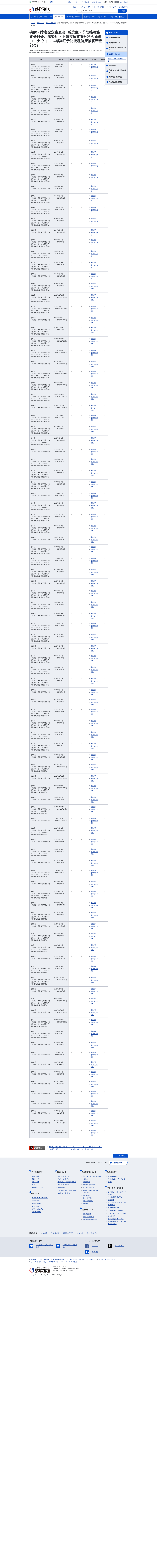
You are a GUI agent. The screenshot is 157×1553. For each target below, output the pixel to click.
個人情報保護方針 (58, 1535)
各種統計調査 (87, 1489)
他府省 (45, 1508)
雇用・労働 (35, 1459)
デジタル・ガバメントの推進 (117, 1489)
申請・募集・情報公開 (116, 1464)
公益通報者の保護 (113, 1483)
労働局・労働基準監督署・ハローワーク (92, 1469)
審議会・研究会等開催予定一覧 (117, 60)
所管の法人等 (55, 1508)
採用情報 (85, 1481)
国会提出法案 (112, 1454)
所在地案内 (86, 1459)
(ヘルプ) (98, 2)
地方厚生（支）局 (88, 1465)
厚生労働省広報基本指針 (40, 1473)
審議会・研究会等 (114, 54)
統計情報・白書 (88, 1486)
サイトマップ (111, 7)
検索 (124, 10)
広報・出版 (35, 1481)
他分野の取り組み (37, 1465)
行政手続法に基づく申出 (116, 1494)
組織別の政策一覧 (114, 43)
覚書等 (110, 1459)
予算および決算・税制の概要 (117, 71)
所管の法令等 (113, 1450)
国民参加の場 (123, 7)
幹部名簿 (85, 1457)
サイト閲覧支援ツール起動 (87, 2)
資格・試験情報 (88, 1478)
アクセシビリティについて (107, 1535)
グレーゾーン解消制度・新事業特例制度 (117, 1479)
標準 (116, 2)
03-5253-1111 (64, 1546)
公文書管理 (111, 1491)
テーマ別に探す (37, 1450)
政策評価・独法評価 (115, 77)
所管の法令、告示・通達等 (116, 1457)
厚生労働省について (90, 1450)
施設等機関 (86, 1473)
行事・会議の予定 (37, 1484)
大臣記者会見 (36, 1476)
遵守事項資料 (93, 70)
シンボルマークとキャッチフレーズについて (81, 1535)
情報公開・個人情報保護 (116, 1486)
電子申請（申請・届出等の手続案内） (117, 1468)
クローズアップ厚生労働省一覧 (87, 1508)
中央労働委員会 (88, 1476)
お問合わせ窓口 (85, 7)
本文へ (75, 7)
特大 (125, 2)
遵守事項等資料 (93, 309)
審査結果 (93, 65)
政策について (114, 33)
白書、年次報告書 (88, 1492)
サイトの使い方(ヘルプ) (38, 1537)
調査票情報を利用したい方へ (92, 1495)
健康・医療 (35, 1454)
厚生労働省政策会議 (115, 82)
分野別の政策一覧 (114, 37)
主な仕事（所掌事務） (90, 1462)
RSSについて (53, 1537)
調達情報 (111, 1475)
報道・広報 (36, 1470)
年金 (33, 1462)
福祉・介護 (35, 1457)
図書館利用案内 (68, 1508)
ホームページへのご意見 (69, 1537)
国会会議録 (112, 65)
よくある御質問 (99, 7)
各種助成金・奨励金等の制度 (117, 48)
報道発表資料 (36, 1479)
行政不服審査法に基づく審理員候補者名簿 (117, 1498)
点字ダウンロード (72, 2)
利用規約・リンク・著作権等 (40, 1535)
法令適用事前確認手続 (115, 1472)
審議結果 (93, 77)
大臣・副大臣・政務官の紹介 (92, 1454)
